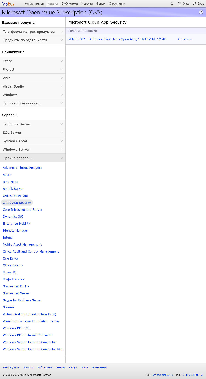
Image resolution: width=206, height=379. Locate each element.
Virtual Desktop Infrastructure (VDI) (29, 314)
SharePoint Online (16, 286)
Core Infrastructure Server (22, 209)
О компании (117, 3)
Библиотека (70, 3)
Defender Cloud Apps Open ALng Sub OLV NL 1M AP (127, 39)
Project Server (13, 279)
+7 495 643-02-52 (192, 374)
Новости (87, 3)
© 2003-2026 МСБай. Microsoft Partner (27, 374)
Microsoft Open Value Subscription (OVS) (52, 12)
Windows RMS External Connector (28, 335)
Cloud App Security (17, 202)
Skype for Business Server (22, 300)
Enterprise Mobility (16, 223)
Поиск (84, 367)
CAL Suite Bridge (15, 195)
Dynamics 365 (13, 216)
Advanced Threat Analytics (22, 167)
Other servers (13, 265)
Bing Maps (10, 181)
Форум (100, 3)
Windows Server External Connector (29, 342)
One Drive (10, 258)
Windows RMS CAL (16, 328)
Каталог (53, 3)
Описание (185, 39)
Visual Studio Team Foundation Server (31, 321)
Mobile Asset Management (22, 244)
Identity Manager (15, 230)
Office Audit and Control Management (31, 251)
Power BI (9, 272)
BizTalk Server (13, 188)
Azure (7, 174)
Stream (8, 307)
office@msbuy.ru (162, 374)
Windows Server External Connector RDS (33, 349)
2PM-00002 (76, 39)
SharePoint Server (16, 293)
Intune (8, 237)
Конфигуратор (34, 3)
